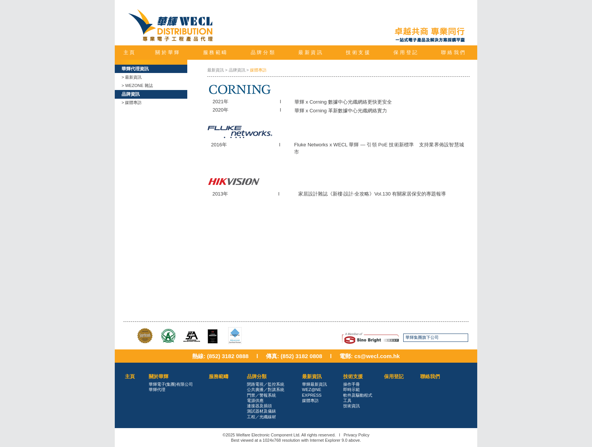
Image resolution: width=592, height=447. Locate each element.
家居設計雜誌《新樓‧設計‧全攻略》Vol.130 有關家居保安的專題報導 (372, 194)
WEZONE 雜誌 (139, 85)
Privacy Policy (356, 435)
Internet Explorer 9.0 (328, 440)
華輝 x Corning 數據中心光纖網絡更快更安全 (343, 102)
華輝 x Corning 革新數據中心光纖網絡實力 (340, 110)
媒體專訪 (133, 102)
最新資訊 (133, 77)
